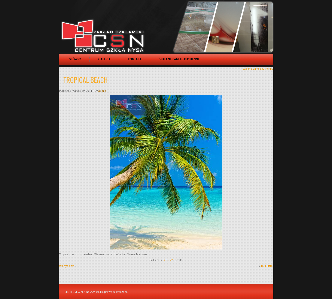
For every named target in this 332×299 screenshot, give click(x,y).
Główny (75, 59)
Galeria (104, 59)
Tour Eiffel (267, 265)
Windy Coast (66, 265)
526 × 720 (168, 260)
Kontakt (134, 59)
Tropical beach (85, 80)
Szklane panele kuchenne (179, 59)
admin (102, 90)
